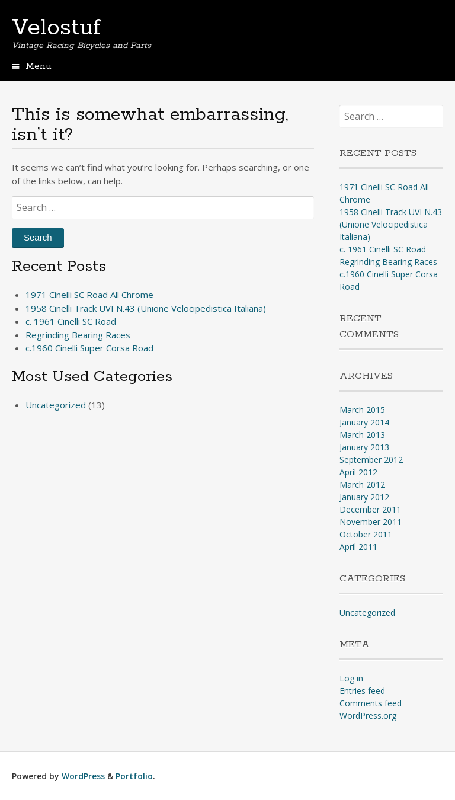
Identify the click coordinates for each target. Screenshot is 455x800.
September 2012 (371, 459)
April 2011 (358, 546)
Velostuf (56, 28)
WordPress (83, 776)
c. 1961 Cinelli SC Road (70, 321)
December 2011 (370, 509)
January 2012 (364, 497)
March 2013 (362, 434)
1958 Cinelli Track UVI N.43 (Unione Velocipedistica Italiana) (145, 308)
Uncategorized (55, 405)
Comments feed (370, 703)
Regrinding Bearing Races (77, 335)
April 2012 (358, 472)
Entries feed (362, 690)
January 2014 (364, 422)
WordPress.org (367, 715)
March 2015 (362, 409)
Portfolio (134, 776)
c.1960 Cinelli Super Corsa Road (89, 348)
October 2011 (365, 534)
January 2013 (364, 447)
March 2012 (362, 484)
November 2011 (370, 521)
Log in (351, 678)
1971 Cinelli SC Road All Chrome (89, 294)
